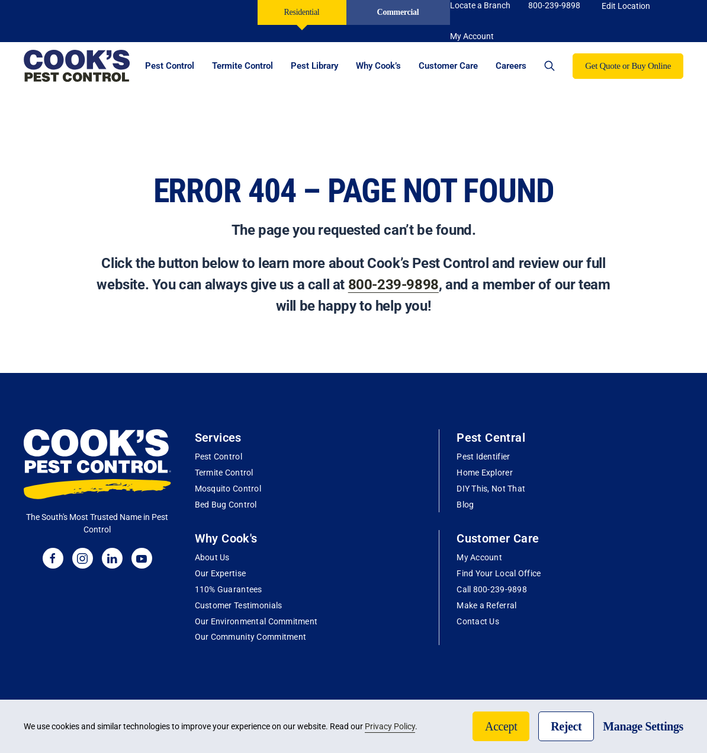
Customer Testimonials (238, 605)
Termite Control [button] (242, 65)
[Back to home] (77, 66)
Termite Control (224, 472)
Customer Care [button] (448, 65)
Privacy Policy (390, 726)
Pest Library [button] (314, 65)
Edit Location (626, 6)
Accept (501, 726)
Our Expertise (220, 573)
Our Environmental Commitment (256, 621)
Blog (465, 504)
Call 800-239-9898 (492, 589)
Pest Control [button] (169, 65)
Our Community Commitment (251, 637)
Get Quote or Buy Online (628, 66)
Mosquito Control (228, 488)
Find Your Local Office (499, 573)
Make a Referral (486, 605)
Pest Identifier (483, 456)
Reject (566, 726)
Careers (511, 65)
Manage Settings (643, 726)
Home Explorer (485, 472)
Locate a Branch (480, 5)
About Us (212, 557)
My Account (479, 557)
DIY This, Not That (491, 488)
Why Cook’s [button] (378, 65)
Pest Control (218, 456)
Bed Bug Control (226, 504)
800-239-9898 (554, 5)
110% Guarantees (228, 589)
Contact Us (478, 621)
